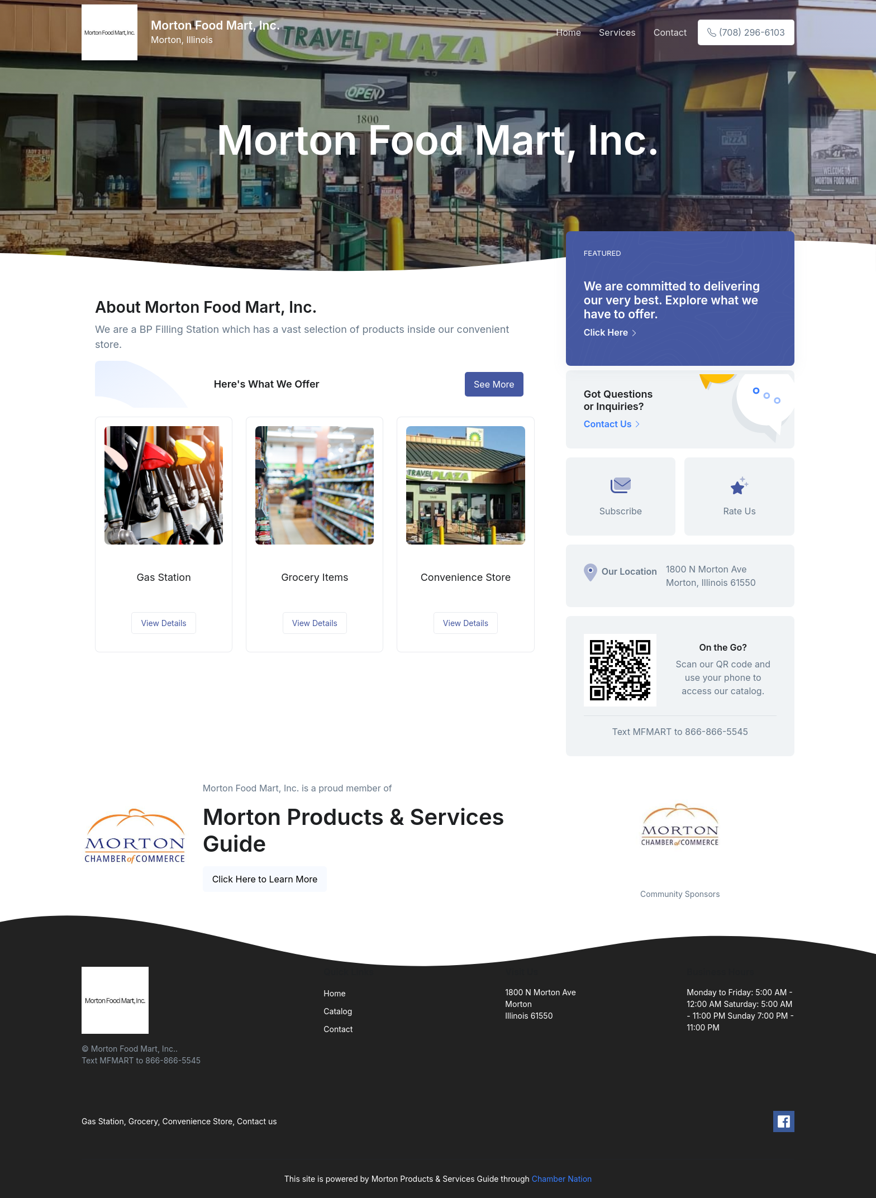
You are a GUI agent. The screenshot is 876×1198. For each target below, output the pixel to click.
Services (617, 32)
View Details (163, 623)
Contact (670, 32)
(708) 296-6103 (746, 32)
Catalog (337, 1011)
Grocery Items (314, 577)
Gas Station (163, 577)
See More (494, 384)
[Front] (112, 32)
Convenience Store (466, 577)
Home (568, 32)
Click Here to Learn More (265, 879)
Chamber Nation (562, 1178)
